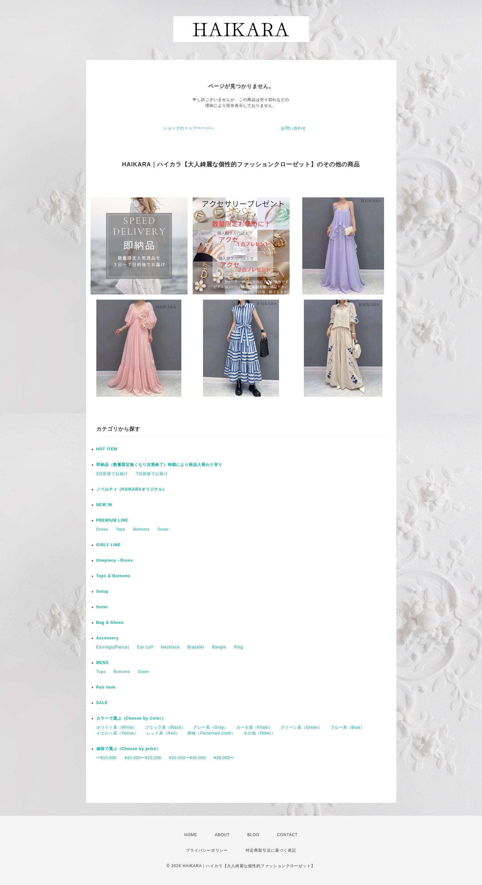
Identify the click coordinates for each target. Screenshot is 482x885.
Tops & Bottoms (113, 576)
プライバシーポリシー (207, 850)
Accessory (107, 638)
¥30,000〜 (224, 758)
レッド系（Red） (163, 733)
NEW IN (104, 505)
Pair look (106, 687)
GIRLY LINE (108, 545)
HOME (190, 835)
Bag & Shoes (110, 622)
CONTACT (287, 835)
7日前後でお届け (152, 473)
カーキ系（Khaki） (254, 727)
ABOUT (222, 835)
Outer (163, 529)
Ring (238, 647)
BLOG (253, 835)
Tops (120, 529)
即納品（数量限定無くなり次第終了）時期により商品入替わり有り (159, 464)
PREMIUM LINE (112, 520)
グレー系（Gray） (210, 727)
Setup (102, 591)
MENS (102, 662)
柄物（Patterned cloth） (211, 733)
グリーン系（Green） (301, 727)
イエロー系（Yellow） (117, 733)
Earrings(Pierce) (113, 647)
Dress (102, 529)
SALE (102, 703)
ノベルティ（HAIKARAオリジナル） (131, 489)
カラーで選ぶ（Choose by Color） (131, 718)
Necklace (170, 647)
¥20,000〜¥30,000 (187, 758)
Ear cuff (145, 647)
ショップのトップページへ (188, 128)
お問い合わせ (293, 128)
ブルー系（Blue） (347, 727)
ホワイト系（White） (116, 727)
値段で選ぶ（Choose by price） (128, 749)
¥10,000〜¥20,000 (142, 758)
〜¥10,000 (106, 758)
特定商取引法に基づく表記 (271, 850)
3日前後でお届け (112, 473)
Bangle (219, 647)
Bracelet (195, 647)
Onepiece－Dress (114, 560)
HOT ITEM (106, 449)
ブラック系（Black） (165, 727)
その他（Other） (259, 733)
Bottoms (141, 529)
